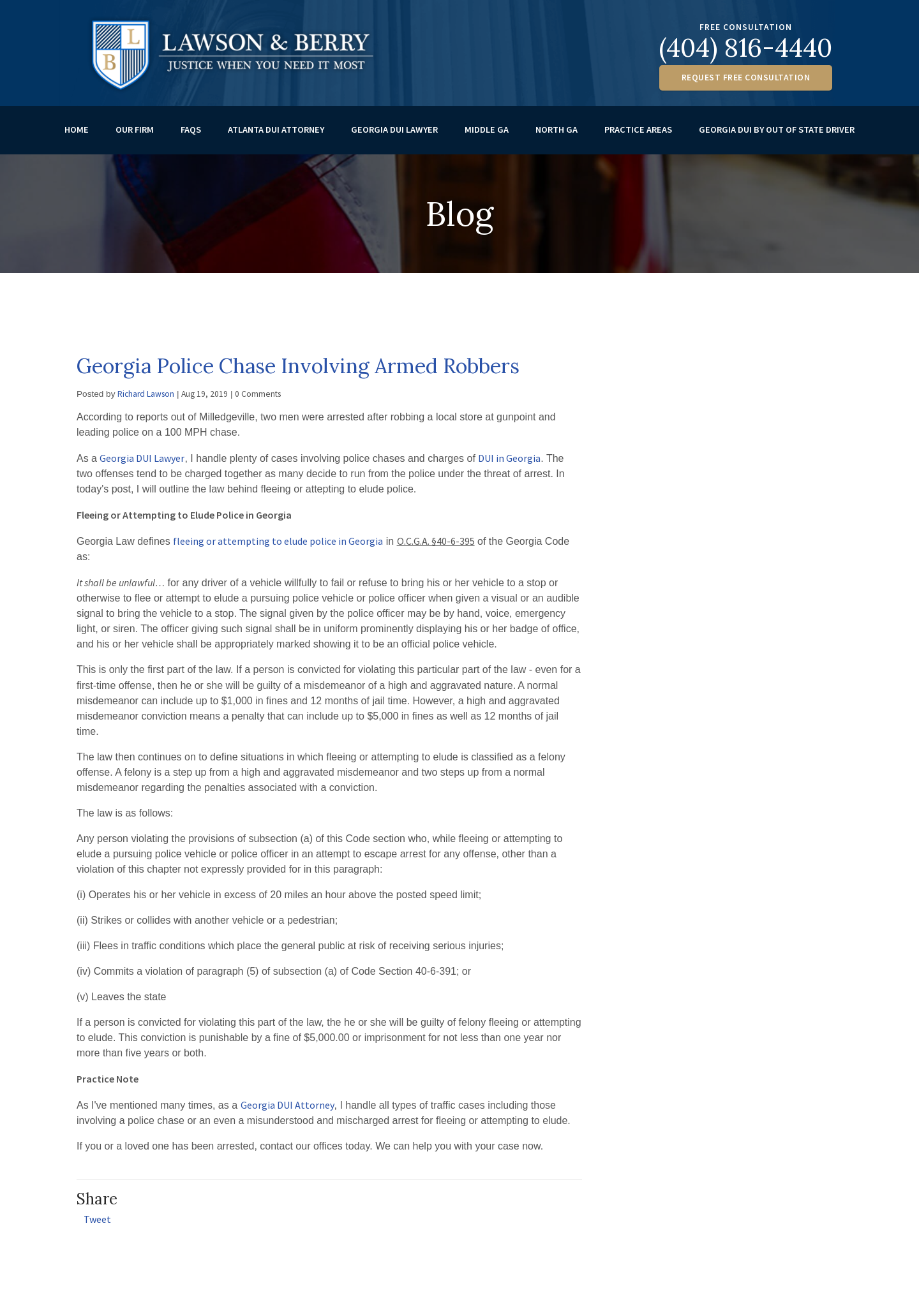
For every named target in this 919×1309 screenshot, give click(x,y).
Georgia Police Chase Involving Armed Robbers (298, 372)
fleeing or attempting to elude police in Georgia (278, 547)
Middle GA (487, 136)
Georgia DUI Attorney (287, 1111)
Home (76, 136)
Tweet (97, 1225)
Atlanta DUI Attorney (276, 136)
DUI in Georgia (509, 464)
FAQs (191, 136)
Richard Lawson (145, 400)
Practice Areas (638, 136)
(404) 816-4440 (745, 47)
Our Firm (135, 136)
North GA (556, 136)
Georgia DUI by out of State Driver (777, 136)
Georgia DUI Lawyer (394, 136)
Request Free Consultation (746, 77)
